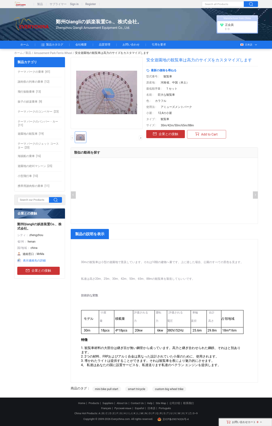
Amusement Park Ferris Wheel (53, 53)
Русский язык (122, 408)
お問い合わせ (131, 44)
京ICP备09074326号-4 (173, 419)
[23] (38, 111)
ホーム (24, 44)
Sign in (74, 4)
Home (81, 403)
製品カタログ (52, 45)
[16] (29, 156)
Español (139, 408)
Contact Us (137, 403)
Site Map (161, 403)
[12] (33, 81)
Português (165, 408)
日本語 (246, 44)
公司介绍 (174, 403)
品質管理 (104, 44)
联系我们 (188, 403)
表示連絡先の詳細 (34, 260)
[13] (29, 91)
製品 (40, 4)
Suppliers (107, 403)
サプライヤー (58, 4)
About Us (122, 403)
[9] (30, 101)
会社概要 (81, 44)
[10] (28, 176)
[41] (34, 71)
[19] (31, 133)
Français (106, 408)
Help (150, 403)
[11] (38, 123)
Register (90, 4)
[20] (38, 145)
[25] (35, 166)
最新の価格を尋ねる (164, 70)
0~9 (195, 413)
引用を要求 (159, 44)
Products (94, 403)
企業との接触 (38, 271)
